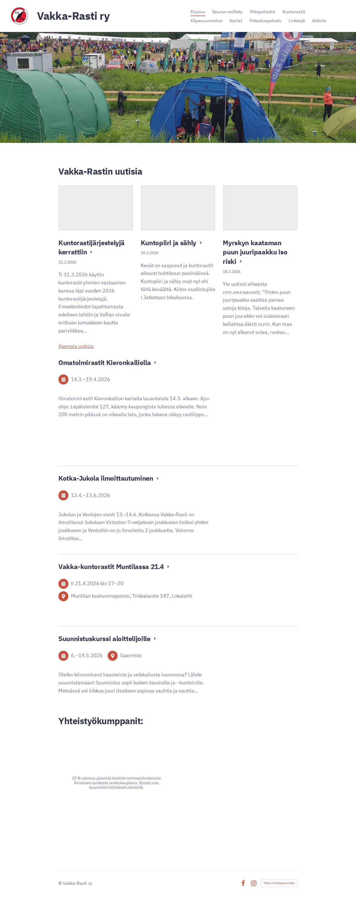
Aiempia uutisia (76, 346)
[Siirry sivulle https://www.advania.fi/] (116, 818)
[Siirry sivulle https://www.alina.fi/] (116, 746)
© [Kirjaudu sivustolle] (60, 883)
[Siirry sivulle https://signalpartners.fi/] (239, 822)
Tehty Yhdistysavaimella (279, 883)
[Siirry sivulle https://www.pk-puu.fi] (239, 768)
